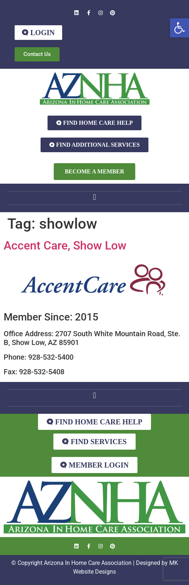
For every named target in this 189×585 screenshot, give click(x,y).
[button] (179, 27)
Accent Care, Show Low (65, 245)
